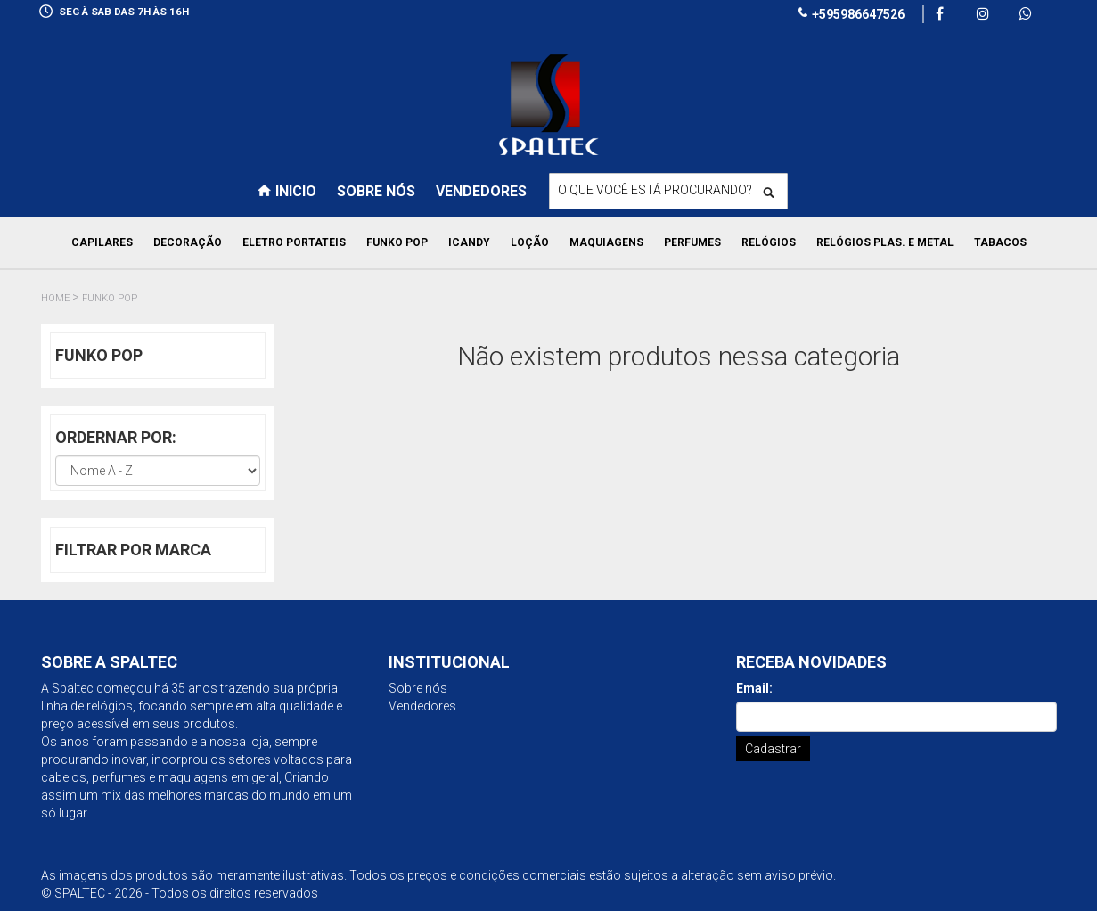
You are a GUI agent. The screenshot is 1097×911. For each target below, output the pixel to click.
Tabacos (1000, 242)
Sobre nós (376, 191)
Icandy (469, 242)
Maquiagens (606, 242)
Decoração (187, 242)
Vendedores (481, 191)
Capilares (102, 242)
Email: (754, 688)
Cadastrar (773, 749)
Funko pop (397, 242)
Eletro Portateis (294, 242)
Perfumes (692, 242)
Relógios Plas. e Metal (885, 242)
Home (55, 298)
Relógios (768, 242)
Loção (530, 242)
